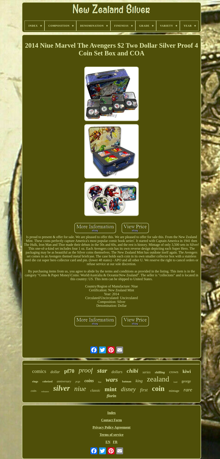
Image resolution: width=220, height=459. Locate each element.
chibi (132, 371)
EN (107, 442)
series (146, 372)
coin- (34, 390)
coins (89, 380)
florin (111, 396)
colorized (48, 381)
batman (126, 381)
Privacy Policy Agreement (112, 427)
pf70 (69, 371)
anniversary (64, 381)
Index (111, 413)
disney (128, 389)
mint (111, 389)
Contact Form (111, 420)
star (102, 370)
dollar (55, 372)
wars (112, 379)
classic (95, 390)
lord (175, 382)
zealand (158, 379)
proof (86, 370)
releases (45, 391)
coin (158, 388)
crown (173, 372)
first (144, 389)
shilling (160, 372)
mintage (174, 390)
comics (39, 371)
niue (80, 388)
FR (115, 442)
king (139, 380)
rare (187, 389)
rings (35, 381)
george (186, 381)
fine (99, 382)
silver (61, 388)
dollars (117, 372)
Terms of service (111, 434)
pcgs (77, 381)
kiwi (187, 371)
